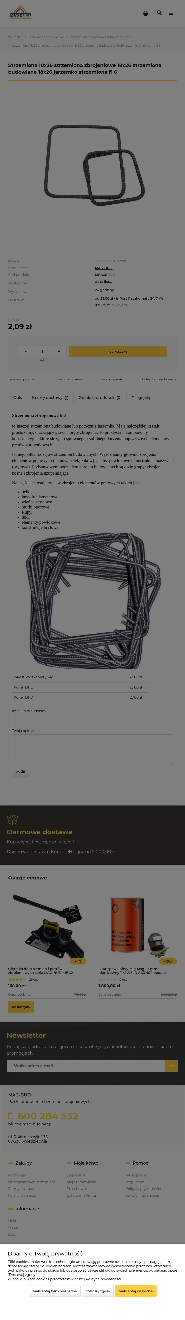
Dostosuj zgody (98, 1291)
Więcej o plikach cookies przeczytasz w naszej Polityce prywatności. (65, 1279)
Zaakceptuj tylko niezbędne (55, 1291)
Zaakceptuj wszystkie (136, 1291)
